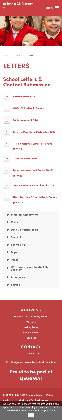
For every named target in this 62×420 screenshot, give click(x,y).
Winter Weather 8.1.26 (25, 120)
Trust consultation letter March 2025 (33, 185)
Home (6, 55)
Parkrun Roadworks (24, 96)
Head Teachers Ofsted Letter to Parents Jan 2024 (35, 199)
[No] (58, 410)
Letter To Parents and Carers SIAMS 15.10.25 (33, 173)
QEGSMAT (31, 378)
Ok (31, 415)
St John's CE (18, 5)
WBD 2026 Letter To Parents (28, 108)
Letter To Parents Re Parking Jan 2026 (34, 131)
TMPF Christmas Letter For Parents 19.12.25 (32, 146)
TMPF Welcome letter (25, 158)
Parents (18, 55)
